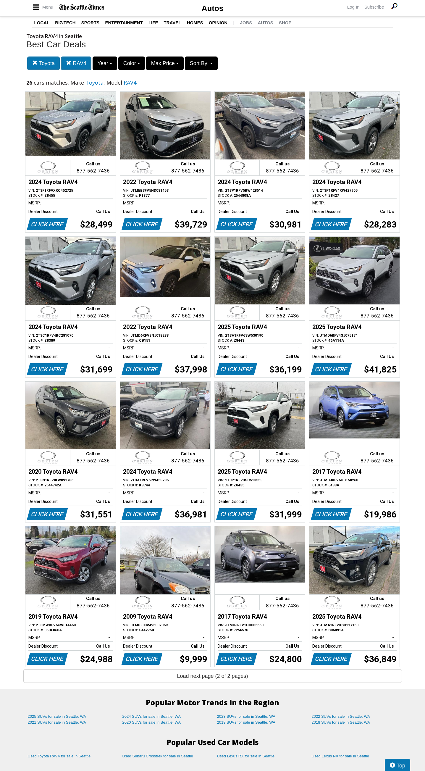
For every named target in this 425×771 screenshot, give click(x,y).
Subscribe (374, 6)
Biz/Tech (65, 22)
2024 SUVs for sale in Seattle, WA (151, 716)
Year (105, 63)
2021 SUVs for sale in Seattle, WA (57, 722)
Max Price (165, 63)
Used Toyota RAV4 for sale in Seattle (59, 756)
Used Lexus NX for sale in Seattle (340, 756)
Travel (172, 22)
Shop (285, 22)
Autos (213, 8)
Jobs (246, 22)
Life (153, 22)
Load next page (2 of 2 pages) (212, 676)
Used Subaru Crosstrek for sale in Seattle (157, 756)
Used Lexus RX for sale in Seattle (245, 756)
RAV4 (76, 63)
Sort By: (201, 63)
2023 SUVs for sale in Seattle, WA (246, 716)
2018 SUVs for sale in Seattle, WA (341, 722)
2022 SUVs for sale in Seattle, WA (341, 716)
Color (131, 63)
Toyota (43, 63)
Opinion (218, 22)
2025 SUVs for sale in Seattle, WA (57, 716)
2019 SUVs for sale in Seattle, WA (246, 722)
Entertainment (124, 22)
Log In (353, 6)
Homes (195, 22)
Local (42, 22)
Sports (90, 22)
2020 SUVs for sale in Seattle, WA (151, 722)
